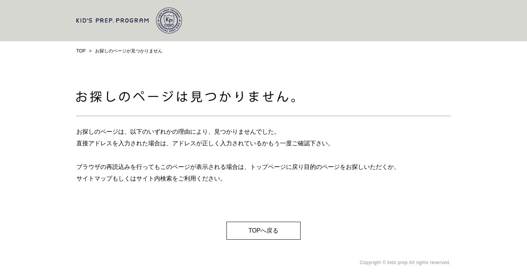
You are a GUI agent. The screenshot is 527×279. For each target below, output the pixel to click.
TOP (80, 51)
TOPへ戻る (264, 230)
